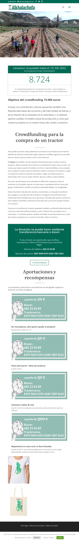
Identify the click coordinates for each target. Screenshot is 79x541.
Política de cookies (52, 526)
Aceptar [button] (60, 538)
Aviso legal (24, 526)
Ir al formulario (39, 262)
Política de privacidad (36, 526)
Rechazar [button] (37, 538)
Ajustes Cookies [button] (48, 537)
